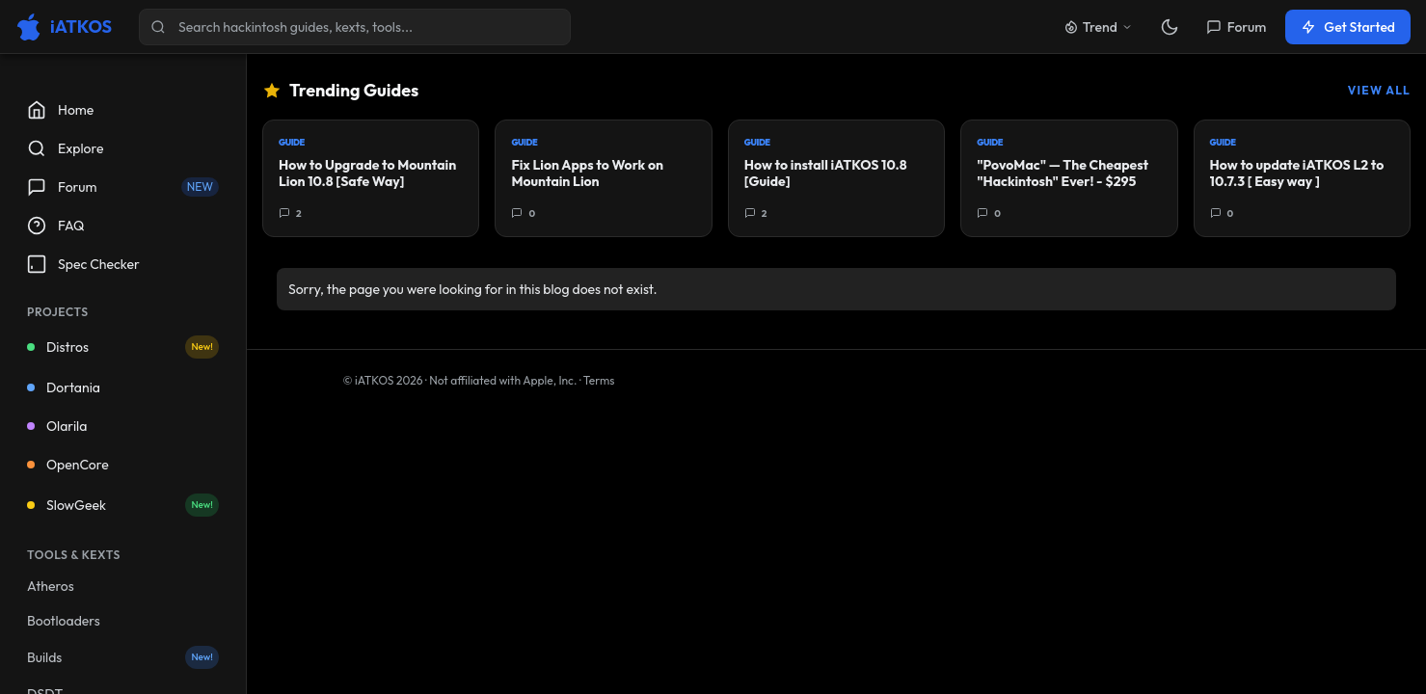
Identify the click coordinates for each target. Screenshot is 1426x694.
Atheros (50, 586)
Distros (123, 347)
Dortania (63, 387)
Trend (1098, 27)
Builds (123, 657)
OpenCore (68, 464)
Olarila (57, 426)
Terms (599, 380)
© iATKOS (383, 380)
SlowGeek (123, 505)
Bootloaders (63, 620)
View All (1379, 90)
